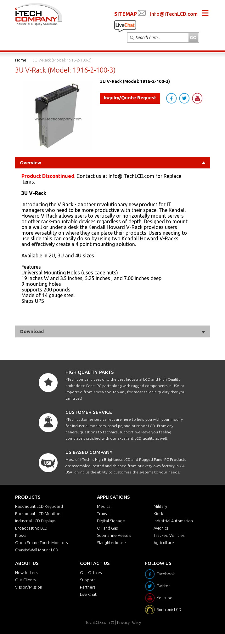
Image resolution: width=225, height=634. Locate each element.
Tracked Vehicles (169, 535)
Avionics (161, 528)
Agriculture (164, 542)
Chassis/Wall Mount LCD (36, 550)
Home (20, 60)
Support (87, 580)
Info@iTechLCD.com (174, 14)
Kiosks (20, 535)
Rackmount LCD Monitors (38, 513)
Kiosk (158, 513)
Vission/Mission (28, 587)
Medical (104, 506)
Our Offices (91, 572)
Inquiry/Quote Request (130, 97)
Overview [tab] (112, 162)
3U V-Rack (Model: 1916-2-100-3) (62, 60)
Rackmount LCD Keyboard (39, 506)
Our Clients (25, 580)
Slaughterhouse (111, 542)
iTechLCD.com (97, 622)
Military (160, 506)
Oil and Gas (107, 528)
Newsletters (26, 572)
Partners (87, 587)
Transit (103, 513)
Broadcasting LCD (31, 528)
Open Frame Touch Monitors (41, 542)
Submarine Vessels (114, 535)
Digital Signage (111, 521)
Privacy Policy (129, 622)
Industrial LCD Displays (35, 521)
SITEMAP (125, 14)
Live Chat (88, 594)
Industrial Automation (173, 521)
